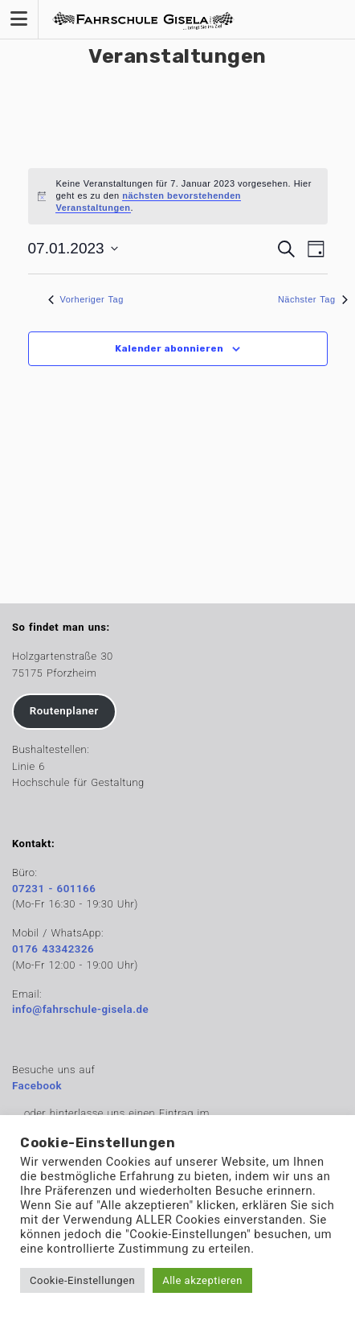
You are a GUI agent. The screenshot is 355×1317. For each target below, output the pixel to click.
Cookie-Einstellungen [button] (82, 1280)
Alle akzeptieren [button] (202, 1280)
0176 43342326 (53, 949)
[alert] (178, 196)
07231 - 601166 (54, 889)
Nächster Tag (313, 299)
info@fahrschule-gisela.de (80, 1009)
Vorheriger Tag (86, 299)
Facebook (37, 1086)
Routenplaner (64, 711)
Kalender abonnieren (169, 348)
